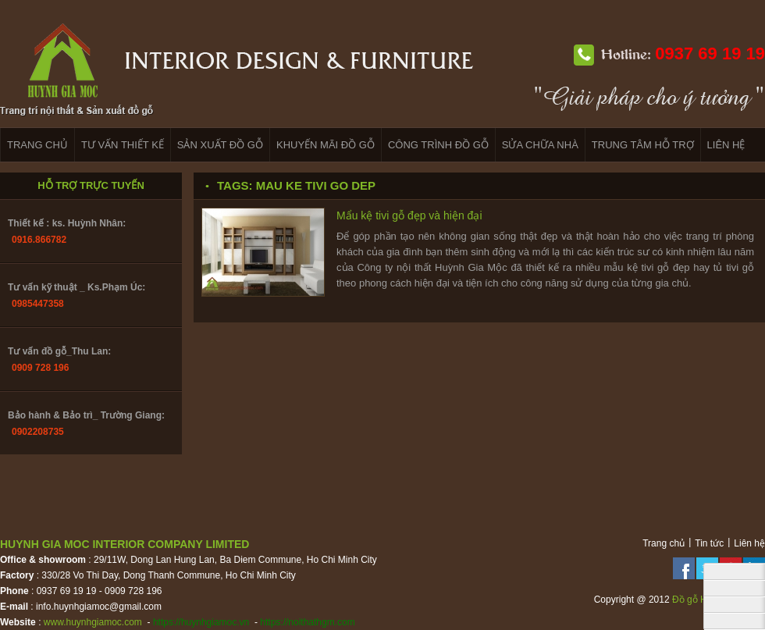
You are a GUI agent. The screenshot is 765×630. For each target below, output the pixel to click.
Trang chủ (663, 543)
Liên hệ (749, 543)
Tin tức (709, 543)
